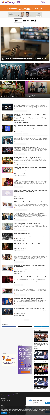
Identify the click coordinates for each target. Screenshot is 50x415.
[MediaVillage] (9, 2)
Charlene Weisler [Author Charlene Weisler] (5, 59)
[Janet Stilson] (16, 131)
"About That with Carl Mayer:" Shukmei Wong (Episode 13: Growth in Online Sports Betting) (41, 361)
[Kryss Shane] (16, 271)
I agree (4, 412)
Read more (9, 412)
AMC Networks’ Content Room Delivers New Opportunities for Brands (29, 298)
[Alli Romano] (16, 293)
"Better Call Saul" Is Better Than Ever (21, 233)
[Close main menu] (48, 408)
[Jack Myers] (16, 207)
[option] (25, 44)
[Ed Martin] (16, 238)
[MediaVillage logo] (7, 395)
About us (26, 101)
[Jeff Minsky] (16, 260)
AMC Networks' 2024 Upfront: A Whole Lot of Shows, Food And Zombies (29, 104)
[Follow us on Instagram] (7, 400)
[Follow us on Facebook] (2, 400)
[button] (49, 2)
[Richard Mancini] (17, 303)
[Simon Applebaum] (17, 109)
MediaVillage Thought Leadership (30, 394)
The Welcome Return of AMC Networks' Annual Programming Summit (29, 213)
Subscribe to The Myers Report (19, 394)
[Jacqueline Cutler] (17, 282)
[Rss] (10, 400)
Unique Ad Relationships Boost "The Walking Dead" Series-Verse (27, 157)
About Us (2, 405)
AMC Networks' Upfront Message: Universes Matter (25, 137)
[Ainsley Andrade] (17, 185)
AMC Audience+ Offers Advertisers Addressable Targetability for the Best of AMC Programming (24, 58)
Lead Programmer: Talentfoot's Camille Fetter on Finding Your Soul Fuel (40, 374)
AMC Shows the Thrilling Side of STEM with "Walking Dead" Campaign (29, 288)
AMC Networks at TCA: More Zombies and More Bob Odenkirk (27, 147)
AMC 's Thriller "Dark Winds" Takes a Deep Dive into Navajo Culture (28, 243)
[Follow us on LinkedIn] (5, 400)
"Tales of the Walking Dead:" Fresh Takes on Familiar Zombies (27, 223)
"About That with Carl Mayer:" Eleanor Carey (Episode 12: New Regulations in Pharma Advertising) (41, 388)
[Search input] (26, 2)
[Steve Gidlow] (16, 152)
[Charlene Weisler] (17, 120)
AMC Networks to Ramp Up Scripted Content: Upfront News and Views (29, 308)
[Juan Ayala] (16, 173)
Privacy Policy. (41, 410)
